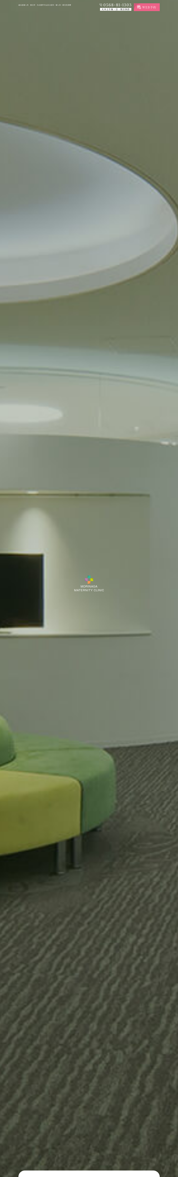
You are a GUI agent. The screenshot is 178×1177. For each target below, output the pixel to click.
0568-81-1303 (117, 4)
